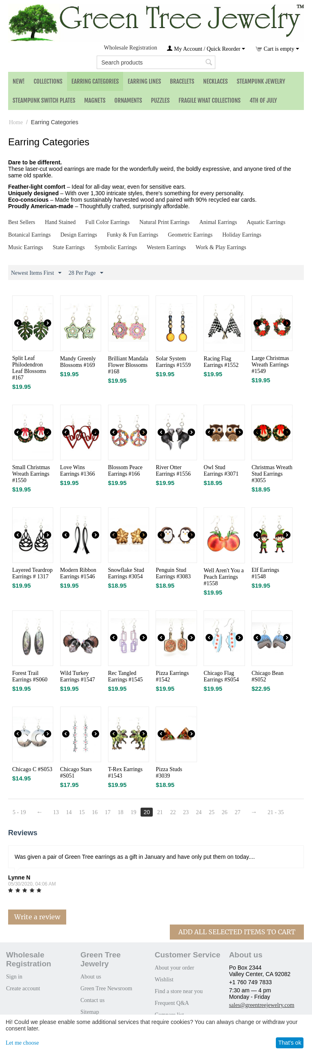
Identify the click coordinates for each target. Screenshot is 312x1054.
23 (186, 812)
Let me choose (22, 1043)
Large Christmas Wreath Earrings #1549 (270, 364)
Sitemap (89, 1012)
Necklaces (215, 81)
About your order (174, 968)
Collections (48, 81)
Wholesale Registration (130, 48)
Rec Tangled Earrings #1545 (125, 676)
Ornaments (128, 100)
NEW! (19, 81)
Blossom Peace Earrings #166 (125, 470)
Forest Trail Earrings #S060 (30, 676)
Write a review (37, 917)
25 (212, 812)
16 (95, 812)
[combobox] (156, 62)
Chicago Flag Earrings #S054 (221, 676)
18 (121, 812)
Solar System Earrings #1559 (173, 362)
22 (173, 812)
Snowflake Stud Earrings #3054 (126, 573)
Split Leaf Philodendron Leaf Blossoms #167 (29, 368)
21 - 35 (276, 812)
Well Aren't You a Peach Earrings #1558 (224, 576)
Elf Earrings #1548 (265, 573)
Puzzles (160, 100)
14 (69, 812)
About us (90, 977)
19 (133, 812)
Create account (23, 988)
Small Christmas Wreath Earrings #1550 (31, 473)
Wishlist (164, 979)
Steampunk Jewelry (261, 81)
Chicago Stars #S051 (76, 772)
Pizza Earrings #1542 (172, 676)
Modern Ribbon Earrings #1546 (78, 573)
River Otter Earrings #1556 (173, 470)
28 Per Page (86, 273)
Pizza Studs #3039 (169, 772)
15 (82, 812)
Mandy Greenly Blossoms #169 (78, 362)
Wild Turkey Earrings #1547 (77, 676)
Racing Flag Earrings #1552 (221, 362)
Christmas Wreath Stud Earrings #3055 (271, 473)
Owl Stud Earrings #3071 (221, 470)
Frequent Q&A (172, 1003)
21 (160, 812)
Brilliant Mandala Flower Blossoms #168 (128, 365)
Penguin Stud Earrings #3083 (173, 573)
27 (238, 812)
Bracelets (182, 81)
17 (108, 812)
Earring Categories (95, 81)
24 (199, 812)
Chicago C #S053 (32, 769)
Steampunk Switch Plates (44, 100)
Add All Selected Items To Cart (236, 932)
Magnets (94, 100)
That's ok (289, 1042)
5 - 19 (19, 812)
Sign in (14, 977)
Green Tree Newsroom (106, 988)
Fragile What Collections (210, 100)
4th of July (263, 100)
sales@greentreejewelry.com (262, 1005)
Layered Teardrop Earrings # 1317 (32, 573)
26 (225, 812)
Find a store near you (179, 991)
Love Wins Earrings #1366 (77, 470)
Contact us (92, 1000)
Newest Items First (36, 273)
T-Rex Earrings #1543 (125, 772)
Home (16, 122)
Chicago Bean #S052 (267, 676)
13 (56, 812)
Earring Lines (144, 81)
